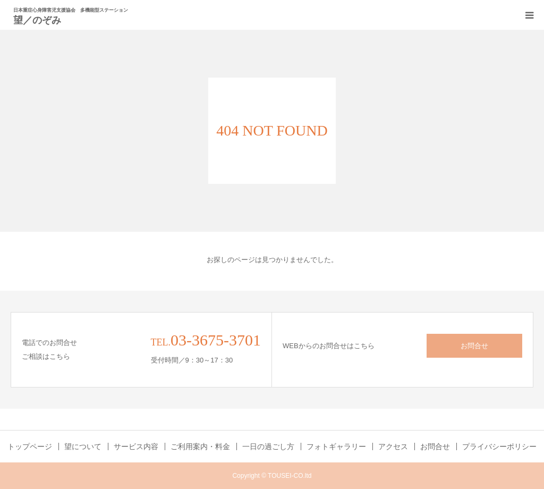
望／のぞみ (37, 19)
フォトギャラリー (336, 446)
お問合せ (474, 346)
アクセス (393, 446)
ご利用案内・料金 (200, 446)
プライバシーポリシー (499, 446)
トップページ (29, 446)
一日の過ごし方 (268, 446)
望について (82, 446)
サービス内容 (136, 446)
